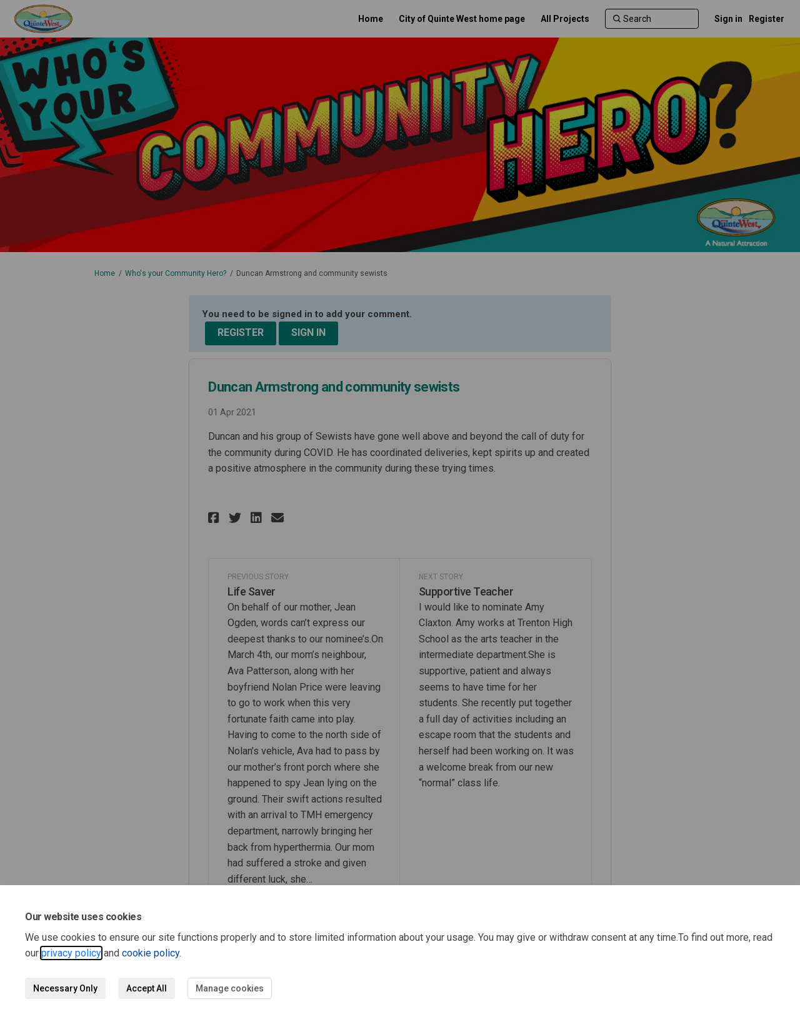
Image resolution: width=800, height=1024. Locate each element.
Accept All (146, 988)
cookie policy (150, 953)
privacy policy (71, 953)
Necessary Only (65, 988)
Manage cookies (230, 988)
